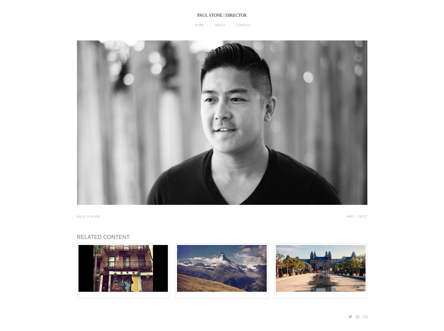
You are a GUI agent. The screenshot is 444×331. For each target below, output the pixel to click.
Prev (350, 216)
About (220, 25)
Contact (243, 25)
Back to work (88, 216)
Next (363, 216)
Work (199, 25)
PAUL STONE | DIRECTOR (222, 15)
